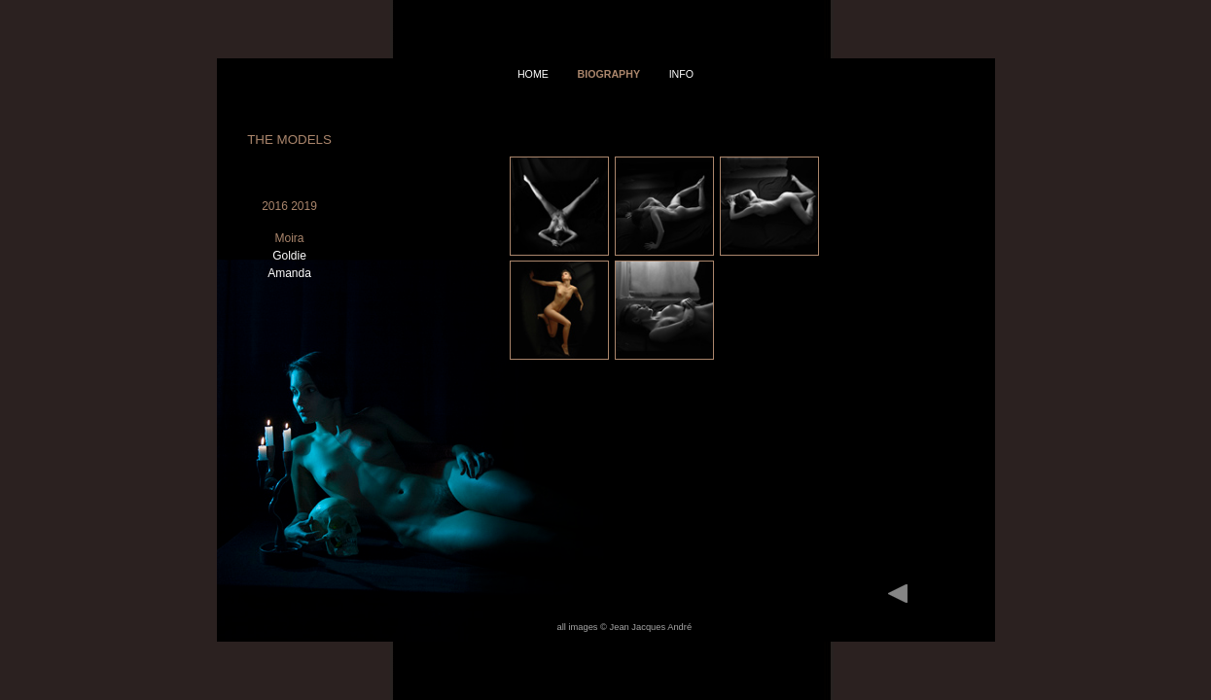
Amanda (289, 273)
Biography (608, 74)
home (533, 74)
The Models (289, 139)
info (681, 74)
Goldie (289, 255)
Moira (288, 238)
